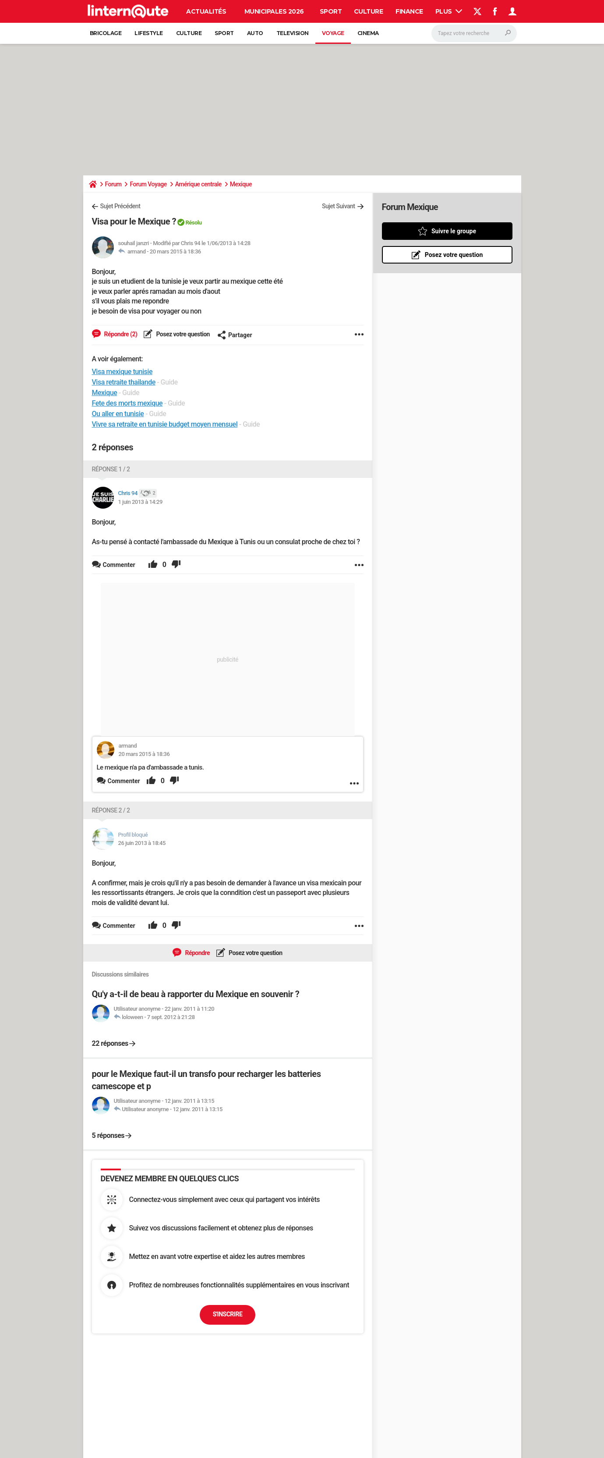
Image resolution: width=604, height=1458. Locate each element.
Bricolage (106, 33)
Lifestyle (148, 33)
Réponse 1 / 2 (111, 469)
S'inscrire (228, 1314)
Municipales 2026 (274, 11)
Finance (409, 11)
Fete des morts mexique (127, 403)
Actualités (206, 11)
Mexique (241, 184)
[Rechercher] (474, 33)
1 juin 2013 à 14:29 (140, 502)
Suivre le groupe (453, 231)
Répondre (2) (120, 334)
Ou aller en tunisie (118, 414)
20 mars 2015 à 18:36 (175, 251)
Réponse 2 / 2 (111, 810)
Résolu (193, 222)
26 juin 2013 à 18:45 (142, 843)
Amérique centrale (198, 184)
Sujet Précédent (120, 206)
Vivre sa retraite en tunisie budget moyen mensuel (165, 424)
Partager (234, 335)
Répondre (197, 952)
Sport (331, 11)
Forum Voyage (148, 184)
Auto (255, 33)
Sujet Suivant (338, 206)
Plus (449, 11)
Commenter (124, 780)
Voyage (333, 33)
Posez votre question (182, 334)
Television (292, 33)
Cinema (368, 33)
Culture (368, 11)
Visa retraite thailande (123, 382)
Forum (113, 184)
